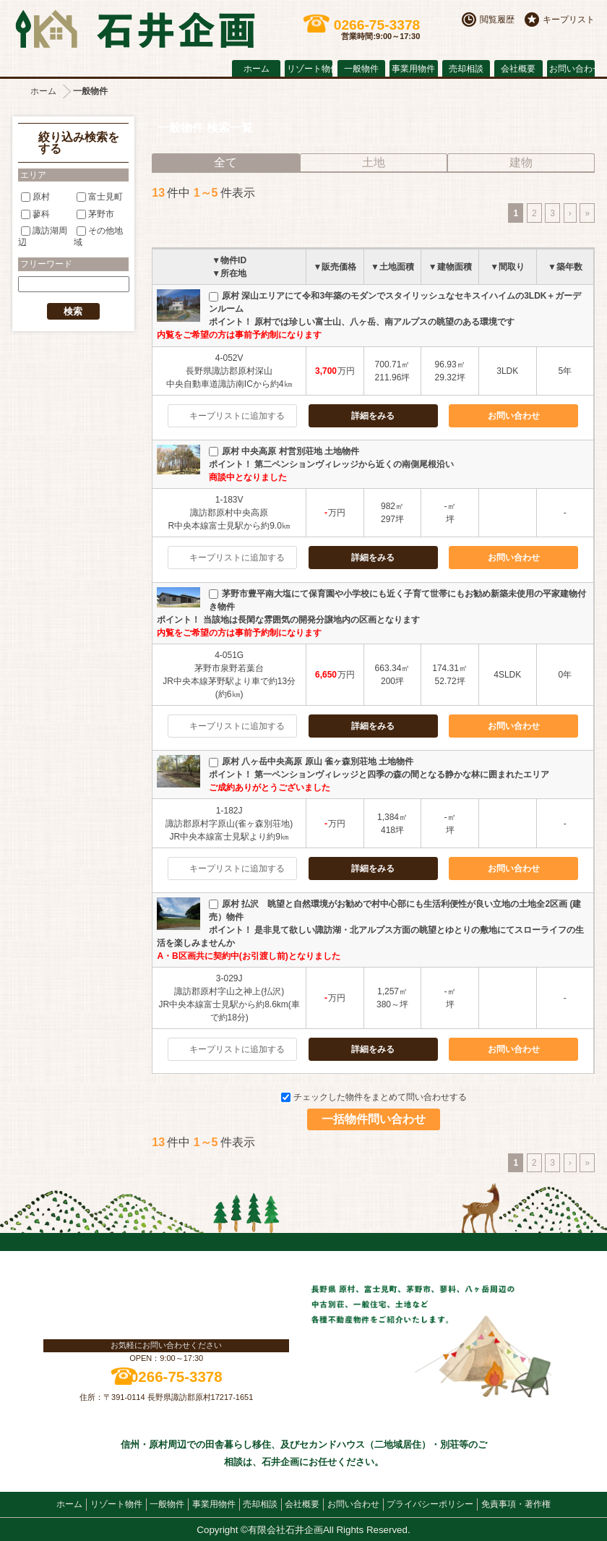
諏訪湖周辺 (42, 236)
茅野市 (95, 213)
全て (225, 162)
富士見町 (100, 197)
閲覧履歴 (497, 19)
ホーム (257, 69)
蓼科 (35, 213)
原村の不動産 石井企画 (135, 29)
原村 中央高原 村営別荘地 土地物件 (284, 451)
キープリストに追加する (237, 416)
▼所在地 (229, 273)
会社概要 (518, 69)
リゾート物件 (309, 69)
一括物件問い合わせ (374, 1119)
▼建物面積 (450, 267)
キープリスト (569, 19)
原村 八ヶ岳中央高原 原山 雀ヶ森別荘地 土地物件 (311, 761)
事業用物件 (413, 69)
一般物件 (361, 69)
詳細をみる (373, 416)
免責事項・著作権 (516, 1504)
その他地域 (98, 236)
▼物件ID (229, 260)
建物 (521, 162)
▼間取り (507, 267)
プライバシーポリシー (430, 1504)
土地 (373, 162)
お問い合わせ (572, 69)
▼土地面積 (392, 267)
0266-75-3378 (176, 1376)
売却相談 (466, 69)
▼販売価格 (334, 267)
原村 (35, 197)
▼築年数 (565, 267)
